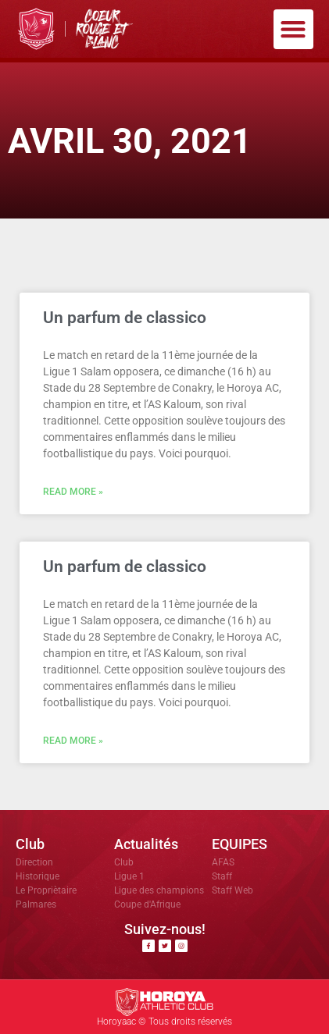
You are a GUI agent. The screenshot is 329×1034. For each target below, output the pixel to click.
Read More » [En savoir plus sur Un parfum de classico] (73, 491)
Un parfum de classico (124, 317)
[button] (293, 29)
